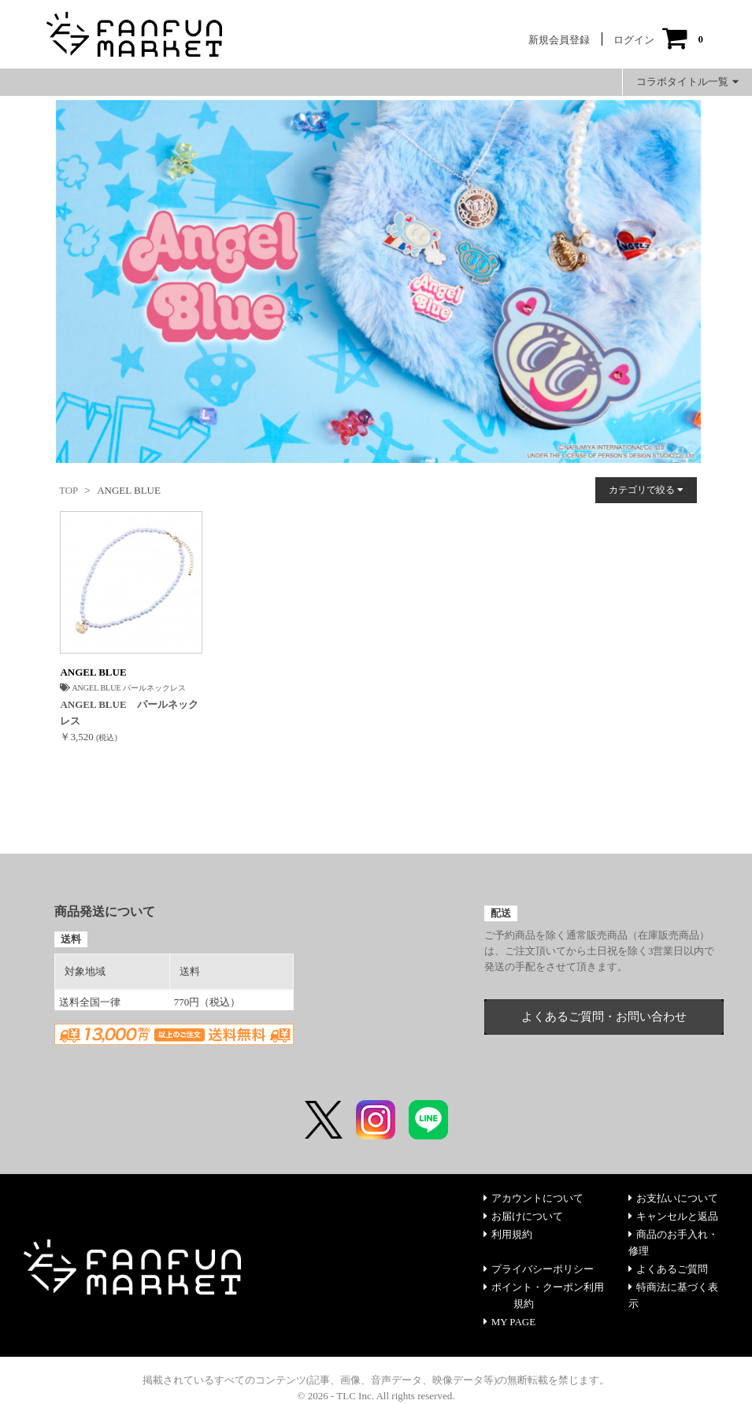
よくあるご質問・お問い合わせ (604, 1016)
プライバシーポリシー (538, 1269)
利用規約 (507, 1234)
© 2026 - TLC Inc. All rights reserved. (376, 1396)
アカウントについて (533, 1198)
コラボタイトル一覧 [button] (687, 81)
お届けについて (523, 1216)
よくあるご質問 (668, 1269)
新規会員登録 (559, 40)
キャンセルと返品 (673, 1216)
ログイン (633, 40)
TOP (68, 490)
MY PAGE (509, 1322)
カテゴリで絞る (646, 489)
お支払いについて (673, 1198)
